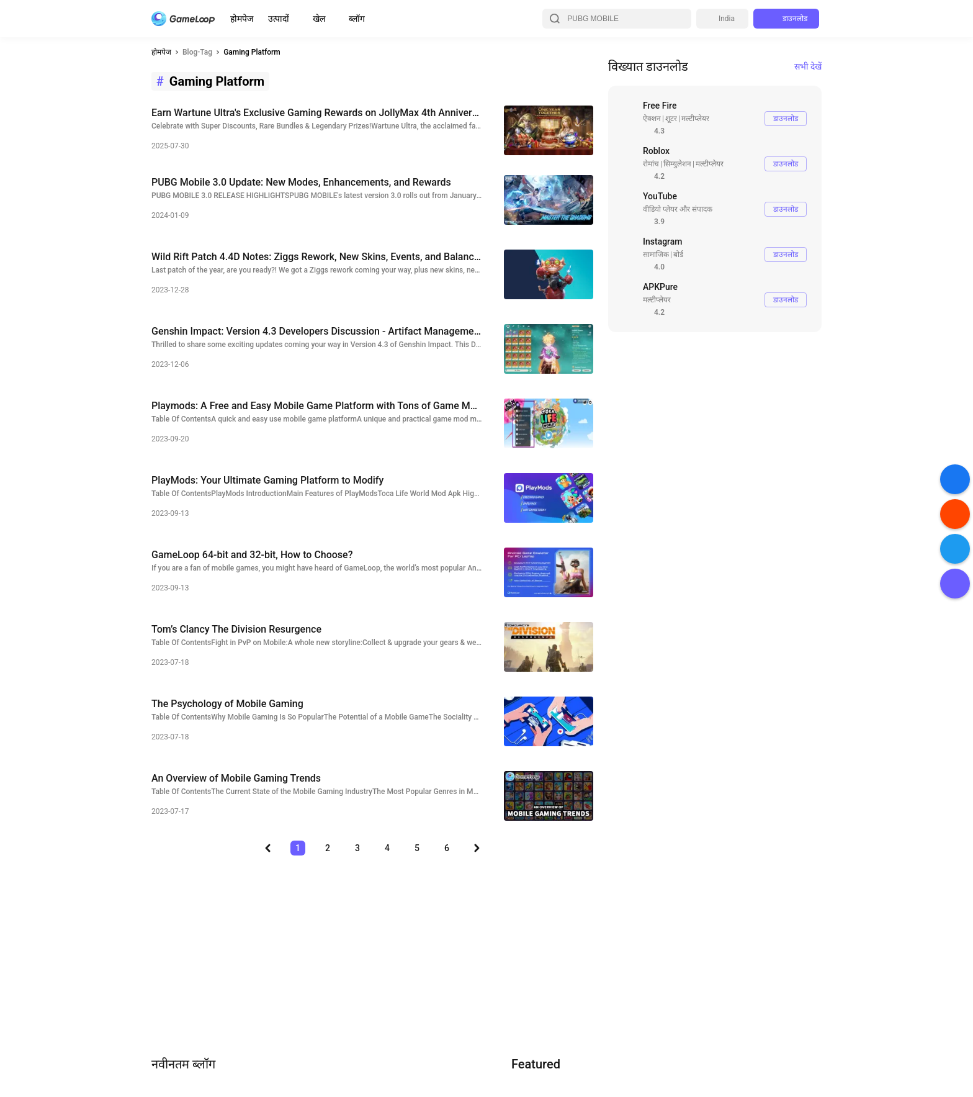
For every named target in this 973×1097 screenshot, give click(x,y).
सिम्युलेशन (677, 164)
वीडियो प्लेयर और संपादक (677, 209)
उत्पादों (278, 19)
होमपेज (241, 19)
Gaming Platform (251, 52)
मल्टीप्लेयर (695, 118)
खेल (319, 19)
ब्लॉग (357, 19)
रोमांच (651, 164)
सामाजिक (656, 254)
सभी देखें (808, 66)
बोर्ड (678, 254)
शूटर (671, 118)
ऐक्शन (652, 118)
